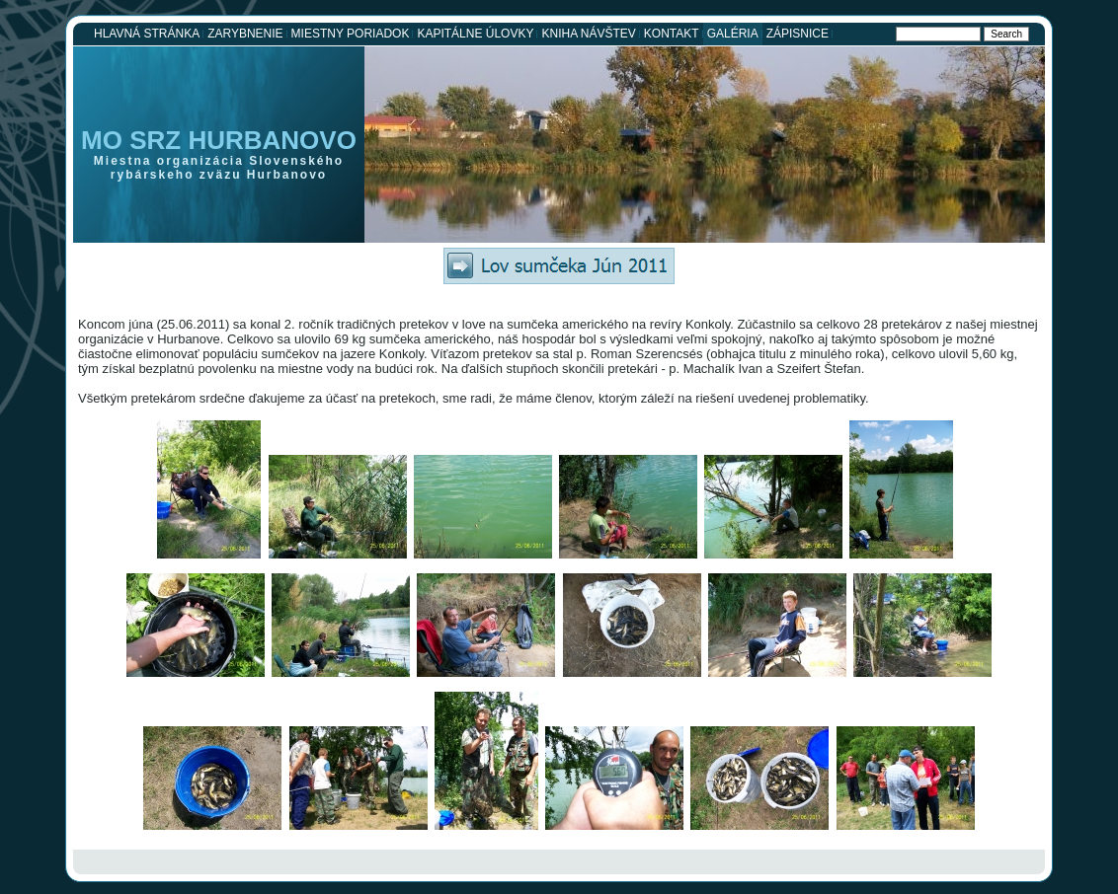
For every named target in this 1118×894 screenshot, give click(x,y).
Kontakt (671, 33)
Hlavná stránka (147, 33)
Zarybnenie (244, 33)
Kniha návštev (588, 33)
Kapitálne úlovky (475, 33)
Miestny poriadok (350, 33)
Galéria (733, 33)
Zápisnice (797, 33)
